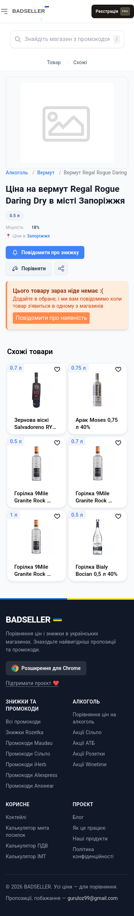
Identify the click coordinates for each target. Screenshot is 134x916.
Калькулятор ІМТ (26, 856)
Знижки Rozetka (24, 732)
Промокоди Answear (30, 786)
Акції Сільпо (87, 732)
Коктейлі (16, 817)
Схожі (80, 62)
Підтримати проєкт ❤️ (32, 683)
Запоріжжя (38, 236)
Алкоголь (20, 172)
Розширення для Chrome (46, 668)
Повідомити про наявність (51, 317)
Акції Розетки (89, 754)
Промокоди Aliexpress (32, 775)
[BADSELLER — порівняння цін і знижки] (34, 9)
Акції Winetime (90, 764)
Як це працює (89, 828)
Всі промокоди (23, 722)
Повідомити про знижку (45, 252)
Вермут (49, 172)
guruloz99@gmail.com (93, 898)
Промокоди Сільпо (28, 754)
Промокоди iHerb (26, 764)
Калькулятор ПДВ (27, 846)
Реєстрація (113, 11)
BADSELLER (34, 620)
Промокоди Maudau (29, 743)
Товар (54, 62)
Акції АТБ (84, 743)
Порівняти (28, 268)
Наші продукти (90, 838)
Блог (78, 817)
